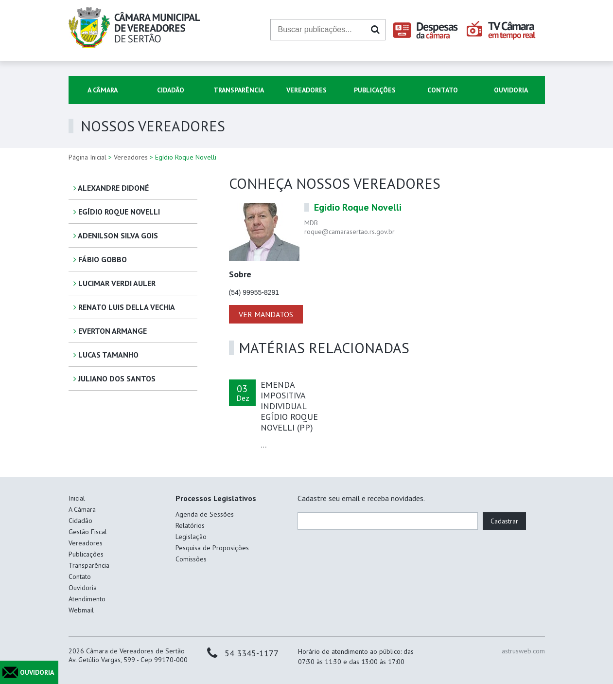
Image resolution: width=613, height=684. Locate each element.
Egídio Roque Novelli (116, 211)
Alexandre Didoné (111, 188)
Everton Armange (110, 331)
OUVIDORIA (37, 672)
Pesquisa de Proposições (212, 547)
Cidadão (170, 90)
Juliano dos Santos (114, 378)
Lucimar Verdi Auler (114, 283)
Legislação (191, 536)
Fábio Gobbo (100, 259)
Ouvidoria (511, 90)
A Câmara (103, 90)
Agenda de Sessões (204, 514)
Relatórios (190, 525)
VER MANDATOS (266, 314)
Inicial (77, 498)
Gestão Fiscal (88, 531)
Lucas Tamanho (106, 355)
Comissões (191, 559)
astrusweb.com (523, 651)
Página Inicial (87, 157)
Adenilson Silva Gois (115, 235)
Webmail (81, 610)
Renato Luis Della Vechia (124, 307)
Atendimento (87, 598)
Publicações (375, 90)
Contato (442, 90)
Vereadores (306, 90)
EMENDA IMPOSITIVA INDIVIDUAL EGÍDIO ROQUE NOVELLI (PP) (289, 406)
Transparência (238, 90)
